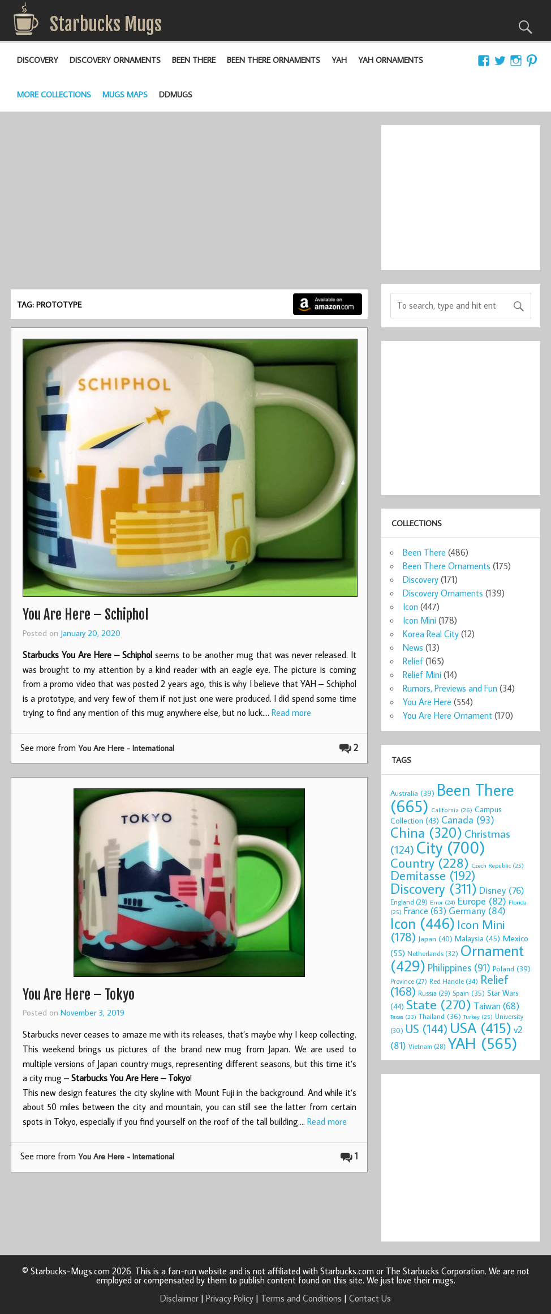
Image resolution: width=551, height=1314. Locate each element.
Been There (194, 59)
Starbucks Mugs (106, 24)
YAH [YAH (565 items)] (482, 1043)
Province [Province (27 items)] (408, 981)
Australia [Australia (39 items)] (412, 793)
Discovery (37, 59)
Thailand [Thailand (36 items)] (440, 1016)
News (413, 647)
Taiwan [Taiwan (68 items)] (496, 1006)
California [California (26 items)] (451, 809)
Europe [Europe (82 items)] (482, 900)
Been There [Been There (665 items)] (452, 798)
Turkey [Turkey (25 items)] (478, 1017)
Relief (413, 661)
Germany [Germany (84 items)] (477, 910)
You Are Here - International (126, 748)
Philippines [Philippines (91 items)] (459, 967)
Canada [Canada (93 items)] (467, 819)
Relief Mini (422, 674)
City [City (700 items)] (450, 847)
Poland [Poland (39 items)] (512, 968)
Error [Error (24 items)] (442, 902)
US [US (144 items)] (426, 1028)
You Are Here (427, 701)
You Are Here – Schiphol (85, 614)
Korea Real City (431, 633)
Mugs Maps (125, 94)
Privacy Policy (229, 1298)
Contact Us (370, 1298)
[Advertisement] (189, 204)
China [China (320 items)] (426, 832)
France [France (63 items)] (425, 910)
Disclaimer (179, 1298)
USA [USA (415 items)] (480, 1027)
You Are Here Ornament (447, 715)
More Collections (54, 94)
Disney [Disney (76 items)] (501, 890)
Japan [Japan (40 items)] (435, 938)
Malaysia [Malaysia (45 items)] (477, 938)
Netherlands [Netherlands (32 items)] (432, 953)
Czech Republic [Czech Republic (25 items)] (497, 865)
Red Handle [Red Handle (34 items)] (453, 981)
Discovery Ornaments (115, 59)
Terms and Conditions (301, 1298)
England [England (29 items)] (409, 902)
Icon (410, 606)
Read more (291, 712)
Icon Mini (419, 620)
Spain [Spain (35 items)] (469, 992)
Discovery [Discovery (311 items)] (433, 889)
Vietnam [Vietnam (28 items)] (427, 1046)
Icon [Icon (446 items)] (422, 923)
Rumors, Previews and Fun (450, 688)
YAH (339, 59)
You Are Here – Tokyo (79, 994)
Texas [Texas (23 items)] (403, 1017)
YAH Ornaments (390, 59)
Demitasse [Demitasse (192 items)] (433, 875)
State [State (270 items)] (438, 1004)
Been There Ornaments (273, 59)
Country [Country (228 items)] (429, 862)
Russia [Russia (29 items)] (434, 993)
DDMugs (175, 94)
